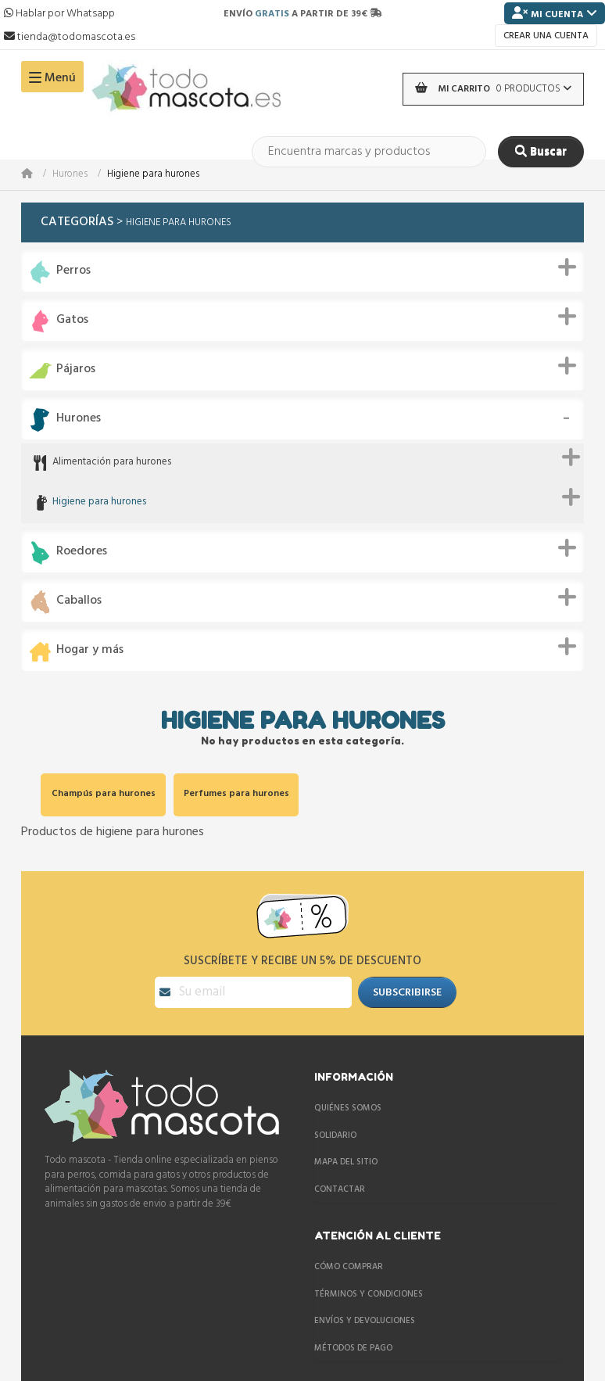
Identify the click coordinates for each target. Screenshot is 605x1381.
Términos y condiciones (368, 1294)
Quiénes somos (347, 1108)
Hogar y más (90, 650)
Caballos (79, 601)
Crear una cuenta (546, 36)
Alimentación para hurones (111, 462)
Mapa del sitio (346, 1162)
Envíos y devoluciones (364, 1321)
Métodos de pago (353, 1348)
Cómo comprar (348, 1267)
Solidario (335, 1135)
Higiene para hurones (99, 502)
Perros (73, 271)
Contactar (339, 1189)
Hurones (70, 174)
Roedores (81, 552)
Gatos (72, 320)
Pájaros (75, 369)
